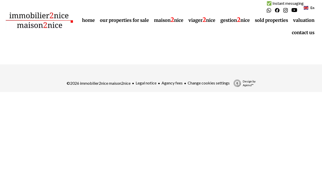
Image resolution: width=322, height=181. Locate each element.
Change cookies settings (209, 82)
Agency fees (172, 82)
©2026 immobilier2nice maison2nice (99, 83)
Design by (243, 83)
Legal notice (146, 82)
